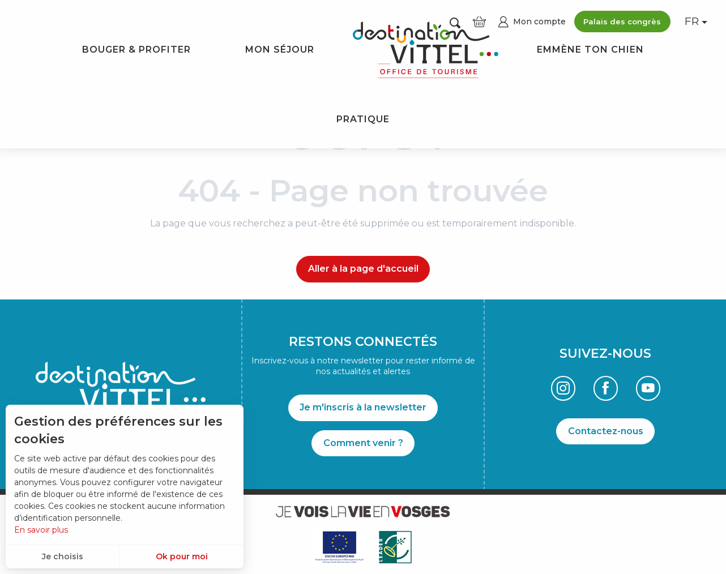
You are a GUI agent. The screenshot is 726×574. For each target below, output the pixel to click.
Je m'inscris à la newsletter (363, 407)
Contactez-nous (605, 431)
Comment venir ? (363, 443)
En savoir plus (41, 530)
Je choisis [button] (62, 556)
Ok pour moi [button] (182, 556)
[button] (692, 21)
